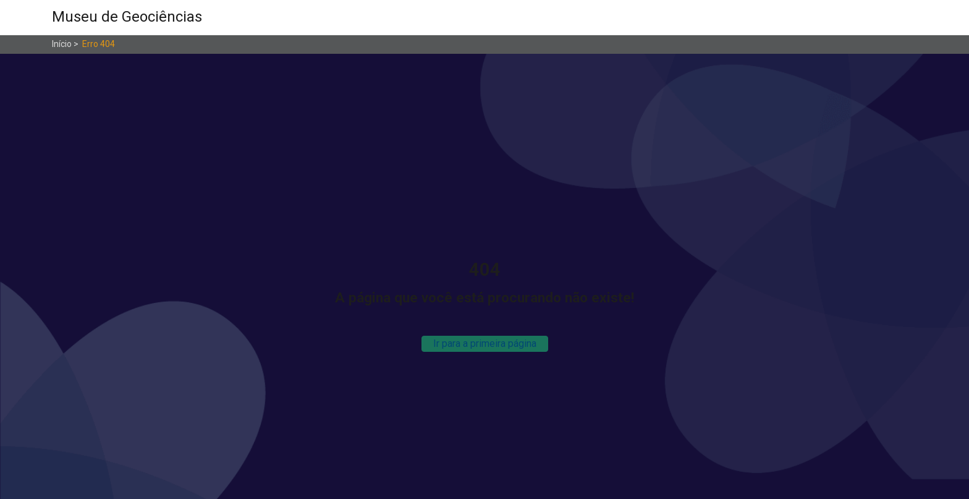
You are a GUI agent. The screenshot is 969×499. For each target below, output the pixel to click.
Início (62, 44)
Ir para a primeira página (484, 343)
